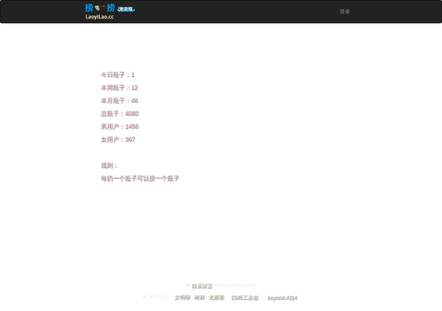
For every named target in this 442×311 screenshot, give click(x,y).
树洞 (199, 297)
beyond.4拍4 (282, 297)
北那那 (216, 297)
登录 (345, 12)
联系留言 (202, 285)
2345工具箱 (244, 297)
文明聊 (182, 297)
